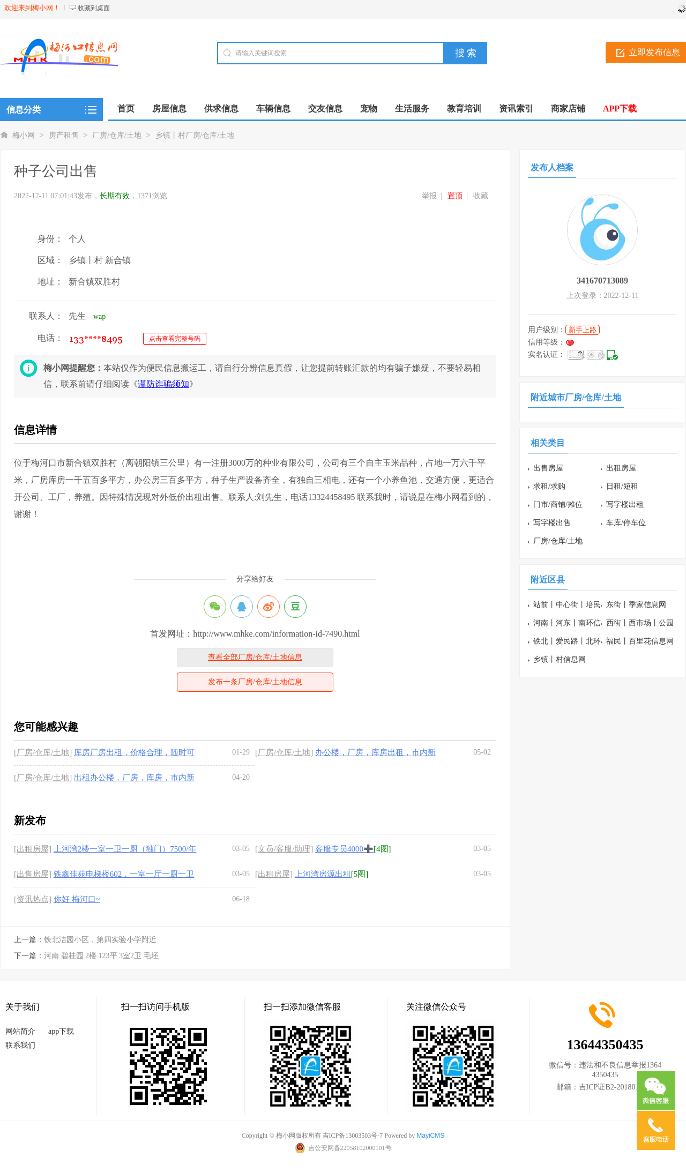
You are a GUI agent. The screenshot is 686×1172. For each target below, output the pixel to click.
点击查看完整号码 (174, 338)
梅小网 (23, 135)
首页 (126, 108)
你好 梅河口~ (77, 899)
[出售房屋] (32, 874)
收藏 (480, 196)
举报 (429, 196)
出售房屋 (548, 468)
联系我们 (20, 1045)
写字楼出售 (552, 523)
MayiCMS (430, 1135)
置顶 (455, 196)
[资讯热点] (32, 899)
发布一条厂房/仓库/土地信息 (255, 682)
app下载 (61, 1031)
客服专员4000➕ (344, 849)
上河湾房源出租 (323, 874)
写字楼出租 (625, 505)
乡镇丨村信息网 (559, 659)
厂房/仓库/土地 (116, 135)
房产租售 (64, 135)
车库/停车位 (626, 523)
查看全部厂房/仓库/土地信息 (255, 657)
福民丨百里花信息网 (640, 641)
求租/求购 (549, 486)
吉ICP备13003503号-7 (353, 1135)
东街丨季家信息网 (636, 605)
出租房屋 (621, 468)
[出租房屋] (32, 849)
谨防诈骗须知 (163, 384)
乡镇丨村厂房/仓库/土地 (195, 135)
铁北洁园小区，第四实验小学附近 (100, 940)
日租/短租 (622, 486)
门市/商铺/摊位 (558, 505)
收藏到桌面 (94, 8)
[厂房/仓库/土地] (43, 752)
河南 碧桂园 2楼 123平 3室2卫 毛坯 (101, 956)
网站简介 (20, 1031)
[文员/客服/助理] (284, 849)
